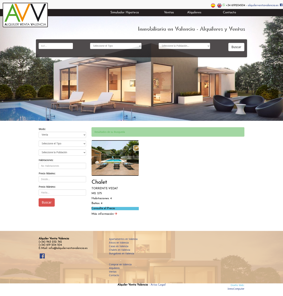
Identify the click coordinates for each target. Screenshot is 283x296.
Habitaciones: (46, 160)
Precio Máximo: (47, 173)
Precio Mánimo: (47, 186)
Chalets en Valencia (119, 249)
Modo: (42, 129)
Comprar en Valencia (120, 264)
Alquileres (114, 268)
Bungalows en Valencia (121, 253)
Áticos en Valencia (119, 242)
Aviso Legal (158, 284)
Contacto (114, 275)
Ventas (112, 271)
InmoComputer (236, 288)
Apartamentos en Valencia (123, 239)
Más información (104, 214)
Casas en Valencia (118, 246)
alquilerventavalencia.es (263, 5)
